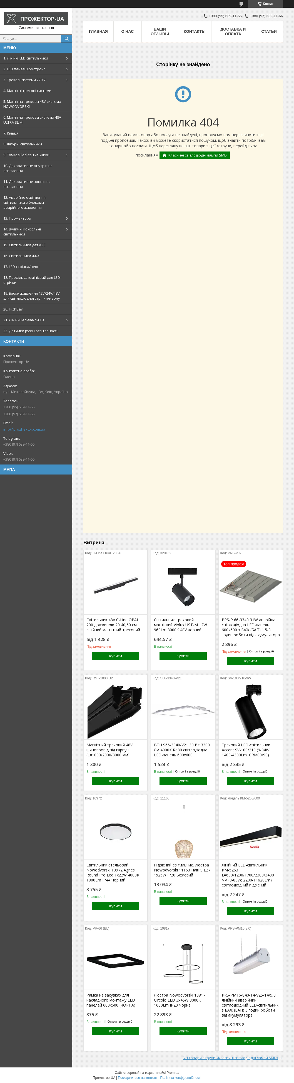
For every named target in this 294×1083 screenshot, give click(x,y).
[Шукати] (66, 38)
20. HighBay (13, 309)
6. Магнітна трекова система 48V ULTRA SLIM (32, 120)
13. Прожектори (17, 218)
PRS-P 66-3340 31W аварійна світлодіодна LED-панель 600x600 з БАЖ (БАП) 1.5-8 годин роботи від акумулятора (251, 627)
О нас (127, 31)
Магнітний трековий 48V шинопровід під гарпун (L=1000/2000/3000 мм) (109, 749)
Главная (98, 31)
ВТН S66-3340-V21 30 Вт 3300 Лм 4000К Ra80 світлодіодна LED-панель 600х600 (182, 749)
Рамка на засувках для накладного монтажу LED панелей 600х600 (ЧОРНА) (110, 1000)
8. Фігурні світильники (22, 143)
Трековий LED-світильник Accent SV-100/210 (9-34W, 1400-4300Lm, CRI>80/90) (246, 749)
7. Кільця (10, 133)
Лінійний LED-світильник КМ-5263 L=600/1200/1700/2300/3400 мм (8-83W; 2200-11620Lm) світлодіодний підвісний (248, 875)
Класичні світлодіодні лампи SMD (197, 155)
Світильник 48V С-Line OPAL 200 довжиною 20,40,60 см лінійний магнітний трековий (113, 624)
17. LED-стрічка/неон (21, 266)
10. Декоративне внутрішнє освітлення (27, 168)
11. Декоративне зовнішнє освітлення (26, 184)
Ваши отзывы (160, 31)
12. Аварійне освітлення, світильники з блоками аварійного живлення (24, 202)
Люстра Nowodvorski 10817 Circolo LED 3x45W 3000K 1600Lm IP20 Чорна (179, 1000)
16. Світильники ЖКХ (21, 255)
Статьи (269, 31)
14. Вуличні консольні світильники (22, 232)
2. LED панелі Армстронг (24, 68)
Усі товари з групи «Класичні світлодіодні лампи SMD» (230, 1057)
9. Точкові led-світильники (26, 154)
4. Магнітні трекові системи (27, 90)
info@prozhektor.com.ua (24, 429)
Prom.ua (173, 1073)
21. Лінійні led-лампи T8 (23, 319)
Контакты (194, 31)
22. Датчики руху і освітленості (30, 330)
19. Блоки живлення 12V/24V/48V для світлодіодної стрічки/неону (31, 296)
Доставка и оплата (233, 31)
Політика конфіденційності (180, 1078)
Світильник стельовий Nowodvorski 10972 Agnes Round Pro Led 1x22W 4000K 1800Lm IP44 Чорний (112, 873)
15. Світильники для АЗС (24, 244)
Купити (115, 655)
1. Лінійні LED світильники (25, 58)
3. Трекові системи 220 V (24, 79)
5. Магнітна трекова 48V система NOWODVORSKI (32, 104)
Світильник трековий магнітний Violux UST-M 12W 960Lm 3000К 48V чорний (180, 624)
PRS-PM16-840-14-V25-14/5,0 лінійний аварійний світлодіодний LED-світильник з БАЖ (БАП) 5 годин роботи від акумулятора (250, 1005)
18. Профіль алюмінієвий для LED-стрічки (32, 280)
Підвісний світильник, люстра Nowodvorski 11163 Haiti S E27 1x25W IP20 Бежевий (182, 870)
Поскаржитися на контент (137, 1078)
